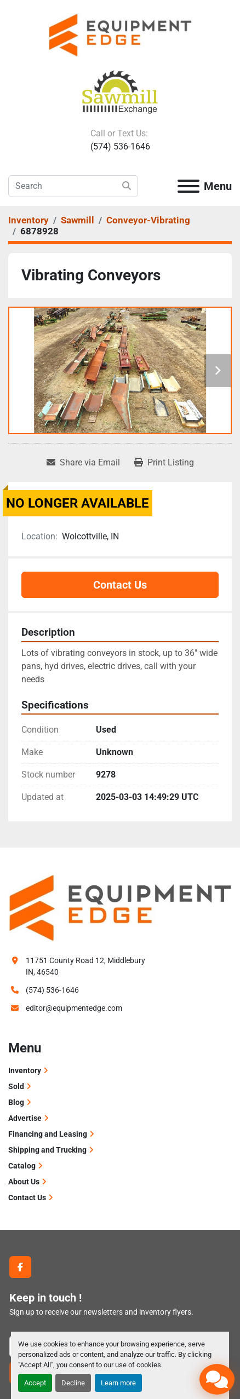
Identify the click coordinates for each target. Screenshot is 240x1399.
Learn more (118, 1383)
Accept (35, 1383)
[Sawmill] (77, 220)
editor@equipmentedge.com (74, 1008)
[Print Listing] (164, 462)
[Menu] (188, 186)
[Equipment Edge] (120, 907)
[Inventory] (28, 220)
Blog (16, 1102)
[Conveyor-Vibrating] (148, 220)
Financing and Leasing (47, 1134)
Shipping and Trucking (47, 1149)
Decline (73, 1383)
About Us (23, 1181)
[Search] (73, 186)
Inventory (24, 1070)
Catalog (22, 1165)
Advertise (25, 1118)
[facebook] (20, 1267)
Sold (16, 1086)
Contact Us (120, 584)
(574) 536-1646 (120, 146)
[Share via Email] (83, 462)
